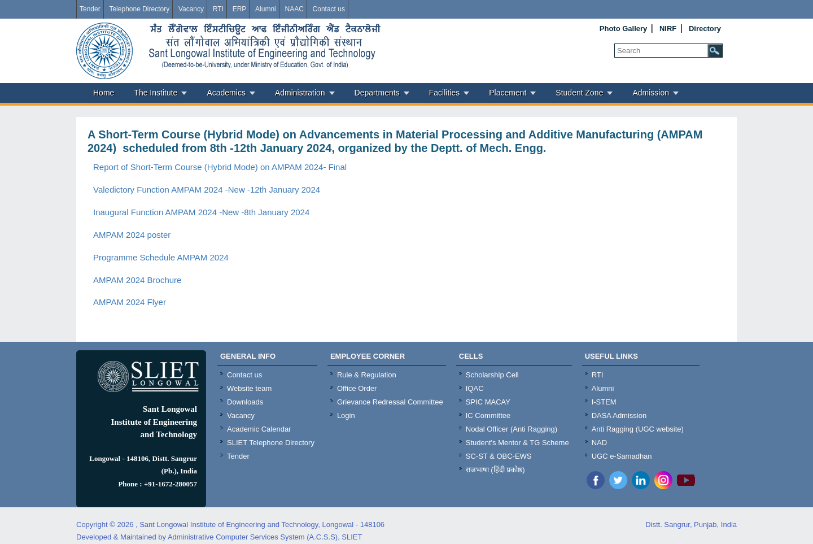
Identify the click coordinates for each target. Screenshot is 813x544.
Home (103, 92)
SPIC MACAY (488, 402)
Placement (507, 92)
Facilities (444, 92)
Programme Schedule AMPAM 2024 (161, 257)
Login (346, 415)
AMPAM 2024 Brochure (137, 280)
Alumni (265, 9)
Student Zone (579, 92)
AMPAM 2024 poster (132, 235)
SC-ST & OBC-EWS (499, 456)
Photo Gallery (624, 28)
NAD (599, 442)
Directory (705, 28)
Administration (300, 92)
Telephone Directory (139, 9)
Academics (226, 92)
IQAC (475, 388)
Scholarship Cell (492, 375)
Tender (90, 9)
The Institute (155, 92)
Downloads (245, 402)
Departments (377, 92)
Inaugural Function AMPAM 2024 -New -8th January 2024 (201, 212)
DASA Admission (619, 415)
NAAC (294, 9)
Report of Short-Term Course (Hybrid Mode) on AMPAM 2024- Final (220, 167)
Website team (249, 388)
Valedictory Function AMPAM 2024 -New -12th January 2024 (206, 189)
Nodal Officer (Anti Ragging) (511, 429)
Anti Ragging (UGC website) (638, 429)
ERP (240, 9)
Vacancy (191, 9)
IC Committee (488, 415)
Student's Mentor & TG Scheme (517, 442)
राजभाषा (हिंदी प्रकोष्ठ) (495, 469)
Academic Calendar (259, 429)
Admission (650, 92)
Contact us (329, 9)
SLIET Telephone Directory (270, 442)
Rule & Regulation (366, 375)
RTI (218, 9)
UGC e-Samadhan (622, 456)
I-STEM (604, 402)
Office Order (357, 388)
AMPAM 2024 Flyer (129, 302)
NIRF (667, 28)
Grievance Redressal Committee (390, 402)
